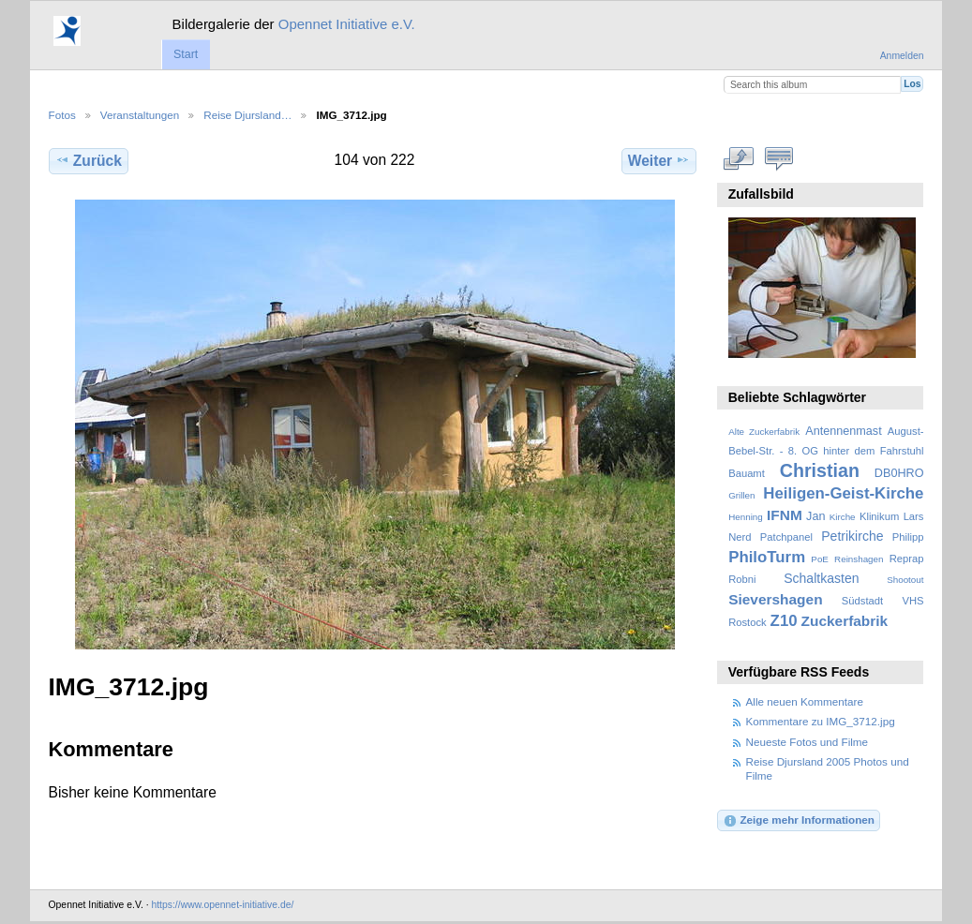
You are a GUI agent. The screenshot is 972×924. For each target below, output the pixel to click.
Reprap (907, 558)
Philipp (908, 537)
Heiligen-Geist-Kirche (843, 493)
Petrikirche (852, 536)
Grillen (741, 495)
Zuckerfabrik (845, 621)
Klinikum (879, 516)
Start (185, 54)
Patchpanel (786, 537)
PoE (820, 559)
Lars (914, 516)
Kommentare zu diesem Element (778, 158)
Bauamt (746, 473)
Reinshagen (858, 559)
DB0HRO (899, 473)
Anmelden (902, 56)
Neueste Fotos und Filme (807, 742)
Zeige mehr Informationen (799, 820)
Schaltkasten (821, 578)
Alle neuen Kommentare (804, 701)
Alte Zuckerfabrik (764, 431)
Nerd (739, 537)
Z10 (784, 621)
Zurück (88, 160)
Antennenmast (843, 431)
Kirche (843, 517)
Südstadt (862, 600)
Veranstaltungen (139, 115)
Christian (820, 470)
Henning (745, 517)
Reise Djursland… (247, 115)
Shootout (905, 579)
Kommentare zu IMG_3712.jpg (820, 721)
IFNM (784, 515)
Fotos (62, 115)
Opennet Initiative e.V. (346, 24)
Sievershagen (775, 599)
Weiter (659, 160)
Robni (741, 579)
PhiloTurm (766, 557)
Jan (815, 516)
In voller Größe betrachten (738, 158)
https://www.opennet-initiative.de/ (222, 905)
